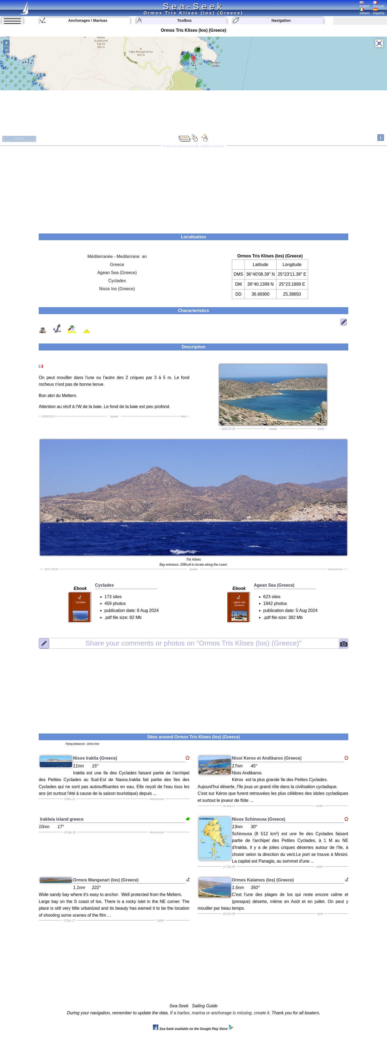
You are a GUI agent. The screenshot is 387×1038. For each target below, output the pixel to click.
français (378, 4)
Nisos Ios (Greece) (117, 288)
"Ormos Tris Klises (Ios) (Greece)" (193, 643)
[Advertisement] (193, 187)
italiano (365, 11)
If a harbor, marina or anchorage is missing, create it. (220, 1013)
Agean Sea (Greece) (117, 272)
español (378, 11)
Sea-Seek (193, 6)
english (365, 4)
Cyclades (117, 280)
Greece (117, 264)
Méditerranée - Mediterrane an (117, 256)
